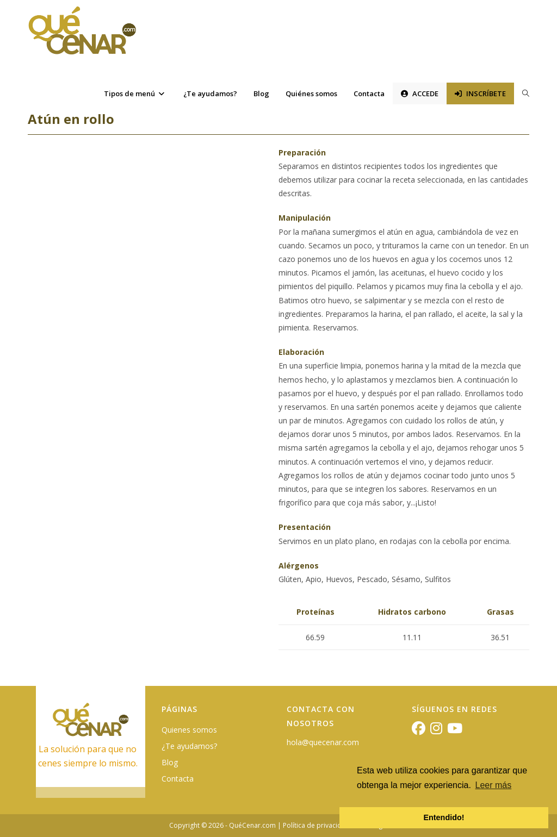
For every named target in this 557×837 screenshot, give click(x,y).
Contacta (178, 778)
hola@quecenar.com (323, 742)
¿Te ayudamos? (189, 746)
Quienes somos (189, 729)
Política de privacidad (316, 825)
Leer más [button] (493, 785)
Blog (170, 762)
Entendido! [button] (443, 817)
